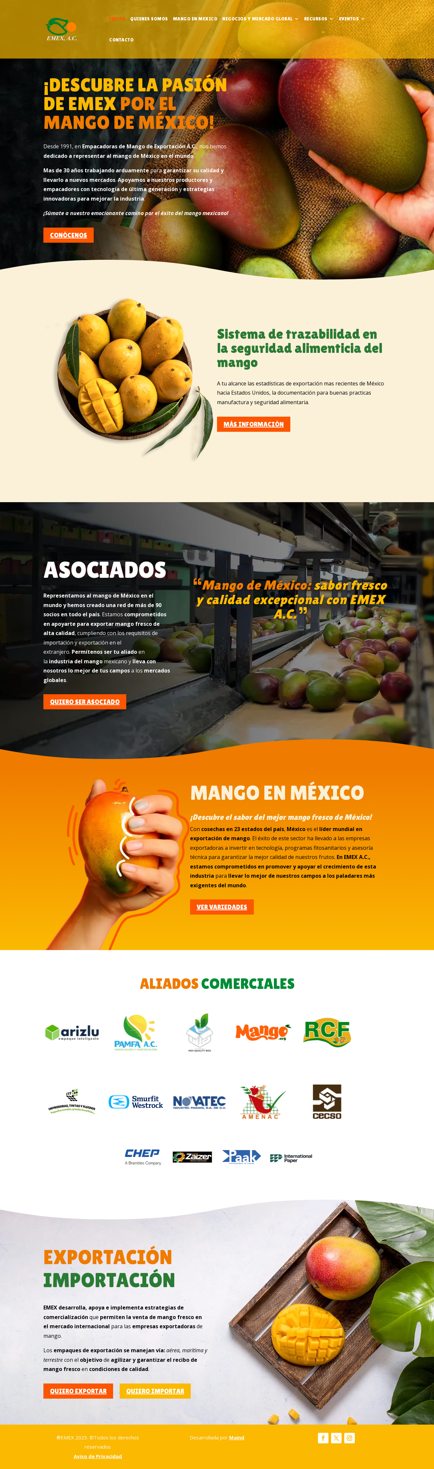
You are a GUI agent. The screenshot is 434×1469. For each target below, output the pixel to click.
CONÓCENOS (68, 235)
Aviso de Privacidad (98, 1456)
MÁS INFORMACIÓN (254, 424)
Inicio (117, 18)
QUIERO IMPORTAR (155, 1391)
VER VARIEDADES (222, 907)
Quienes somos (149, 18)
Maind (236, 1437)
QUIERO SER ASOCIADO (85, 701)
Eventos (349, 18)
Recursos (315, 18)
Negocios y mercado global (257, 18)
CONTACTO (121, 39)
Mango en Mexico (195, 18)
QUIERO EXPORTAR (78, 1391)
